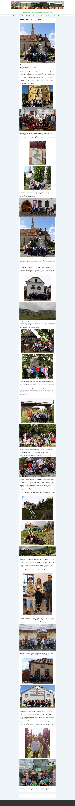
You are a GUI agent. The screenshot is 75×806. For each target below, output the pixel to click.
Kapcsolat (60, 15)
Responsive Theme (51, 802)
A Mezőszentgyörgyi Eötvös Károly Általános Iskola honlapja (37, 12)
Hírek (19, 15)
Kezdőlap (15, 15)
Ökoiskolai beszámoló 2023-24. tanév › (48, 796)
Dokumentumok (36, 15)
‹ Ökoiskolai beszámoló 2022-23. (26, 796)
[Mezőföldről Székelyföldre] (23, 22)
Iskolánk (24, 15)
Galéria (29, 15)
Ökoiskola (42, 15)
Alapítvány (54, 15)
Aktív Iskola (48, 15)
